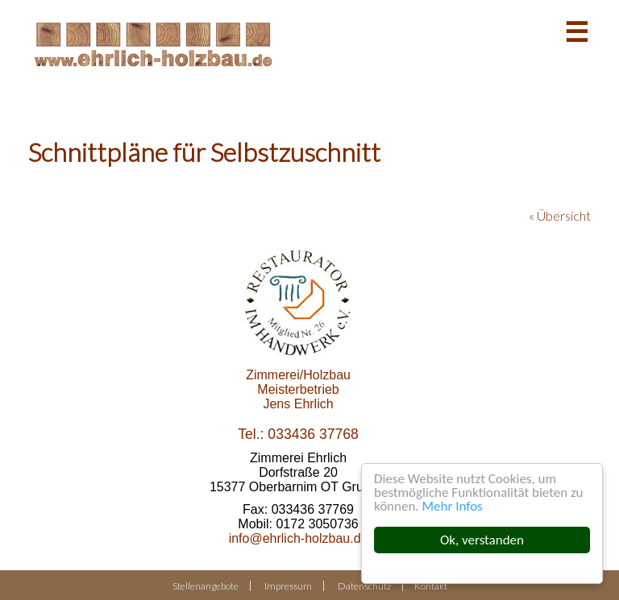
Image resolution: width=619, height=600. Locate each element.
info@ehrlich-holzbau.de (298, 538)
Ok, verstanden (482, 540)
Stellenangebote (205, 586)
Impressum (288, 586)
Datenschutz (364, 586)
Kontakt (430, 586)
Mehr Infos (452, 506)
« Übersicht (560, 215)
